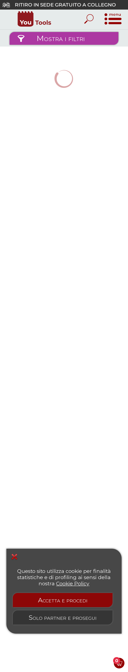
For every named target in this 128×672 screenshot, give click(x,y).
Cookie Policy (72, 583)
